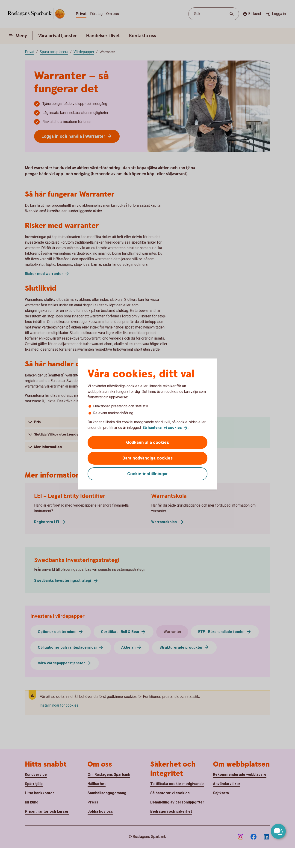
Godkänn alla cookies (147, 442)
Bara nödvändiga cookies (147, 458)
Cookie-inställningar (147, 473)
